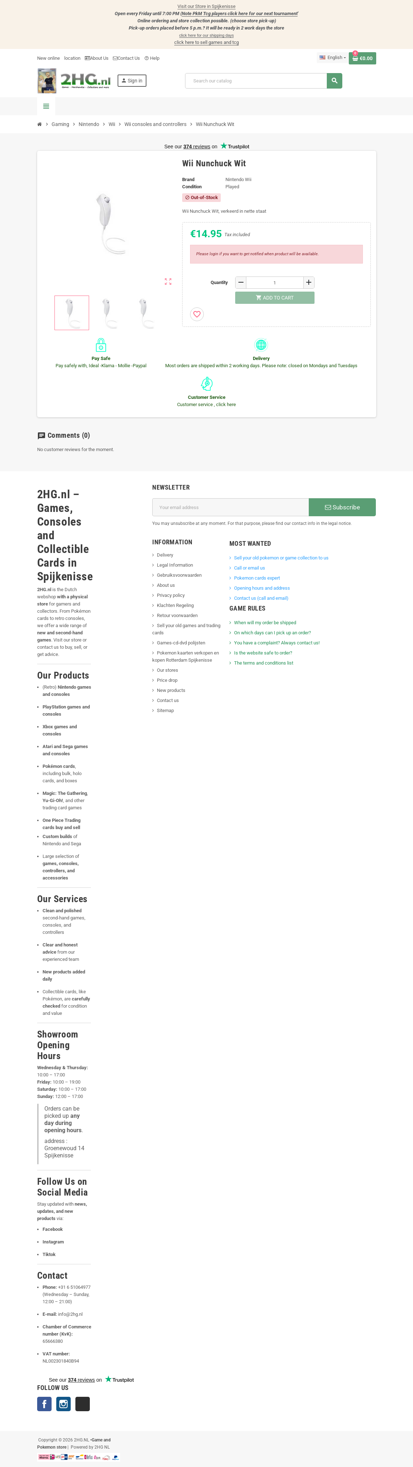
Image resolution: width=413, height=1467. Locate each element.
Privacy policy (171, 595)
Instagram (63, 1404)
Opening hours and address (262, 588)
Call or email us (249, 568)
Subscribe (342, 507)
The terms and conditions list (263, 663)
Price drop (167, 680)
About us (166, 585)
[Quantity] (275, 282)
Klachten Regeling (175, 605)
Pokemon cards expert (257, 578)
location (72, 58)
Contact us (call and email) (261, 598)
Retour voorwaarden (177, 615)
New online (48, 58)
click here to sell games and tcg (206, 42)
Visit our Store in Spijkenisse (206, 6)
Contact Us (126, 58)
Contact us (168, 700)
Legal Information (175, 565)
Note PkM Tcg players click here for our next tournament (240, 13)
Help (151, 58)
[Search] (263, 81)
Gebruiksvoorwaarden (179, 575)
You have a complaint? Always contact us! (277, 642)
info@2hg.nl (70, 1314)
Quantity (219, 282)
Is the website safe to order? (263, 653)
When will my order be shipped (265, 622)
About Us (97, 58)
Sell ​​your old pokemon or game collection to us (281, 558)
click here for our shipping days (206, 35)
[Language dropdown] (332, 57)
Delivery (165, 555)
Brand (188, 179)
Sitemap (165, 710)
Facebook (44, 1404)
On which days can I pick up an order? (272, 632)
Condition (192, 186)
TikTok (82, 1404)
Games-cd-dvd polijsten (181, 642)
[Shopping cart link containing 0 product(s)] (362, 58)
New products (171, 690)
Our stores (167, 670)
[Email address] (230, 507)
